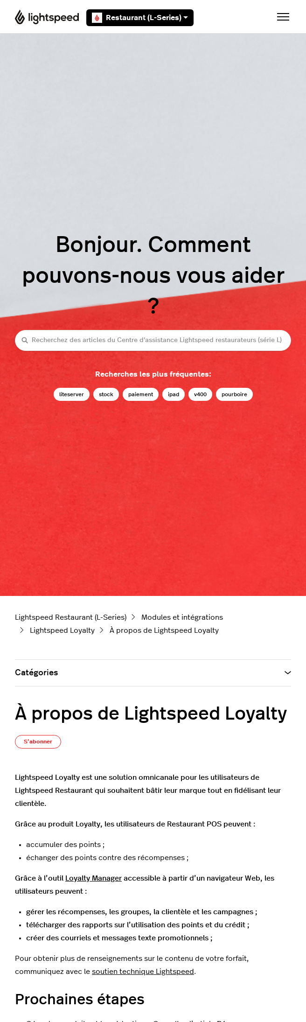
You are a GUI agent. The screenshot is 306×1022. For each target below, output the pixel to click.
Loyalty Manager (93, 878)
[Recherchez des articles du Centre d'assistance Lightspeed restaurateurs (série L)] (153, 340)
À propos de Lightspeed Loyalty (164, 630)
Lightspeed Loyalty (62, 630)
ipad (173, 394)
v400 (200, 394)
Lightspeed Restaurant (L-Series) (70, 617)
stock (106, 394)
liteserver (71, 394)
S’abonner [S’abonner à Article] (38, 741)
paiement (140, 394)
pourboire (234, 394)
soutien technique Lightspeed (143, 971)
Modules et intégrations (182, 617)
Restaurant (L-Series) (140, 18)
